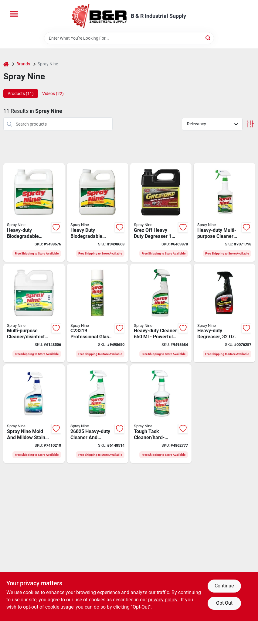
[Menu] (14, 14)
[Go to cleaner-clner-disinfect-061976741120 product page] (97, 212)
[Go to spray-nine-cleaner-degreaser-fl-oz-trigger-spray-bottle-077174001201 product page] (161, 413)
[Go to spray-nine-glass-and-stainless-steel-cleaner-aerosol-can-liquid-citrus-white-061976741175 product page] (97, 313)
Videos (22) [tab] (53, 93)
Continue (224, 586)
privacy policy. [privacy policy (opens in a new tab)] (163, 600)
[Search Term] (129, 38)
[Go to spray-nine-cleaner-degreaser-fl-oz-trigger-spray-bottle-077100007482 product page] (97, 413)
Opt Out (224, 603)
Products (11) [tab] (21, 93)
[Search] (208, 38)
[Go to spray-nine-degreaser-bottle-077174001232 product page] (224, 313)
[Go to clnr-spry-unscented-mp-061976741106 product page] (224, 212)
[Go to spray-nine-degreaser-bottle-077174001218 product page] (161, 212)
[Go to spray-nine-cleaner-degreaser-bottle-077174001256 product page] (34, 313)
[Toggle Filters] (250, 123)
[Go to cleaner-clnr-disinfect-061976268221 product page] (161, 313)
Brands (23, 63)
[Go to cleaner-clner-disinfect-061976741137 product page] (34, 212)
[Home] (6, 64)
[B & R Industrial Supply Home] (99, 16)
